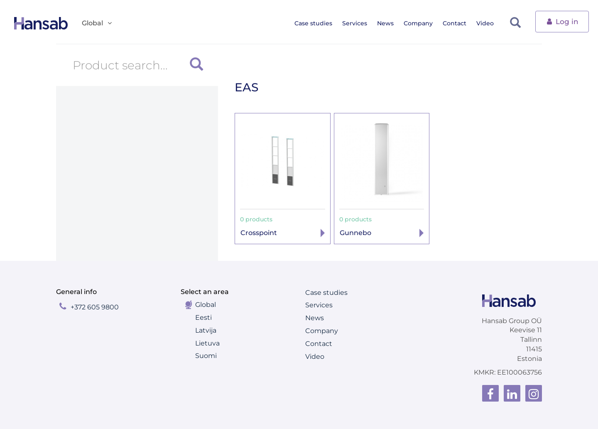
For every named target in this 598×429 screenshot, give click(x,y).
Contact (459, 23)
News (390, 23)
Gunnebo (355, 233)
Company (423, 23)
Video (490, 23)
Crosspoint (258, 233)
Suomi (206, 356)
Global (205, 304)
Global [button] (97, 23)
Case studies (318, 23)
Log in (562, 21)
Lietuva (207, 343)
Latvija (205, 330)
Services (359, 23)
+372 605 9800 (95, 307)
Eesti (203, 317)
